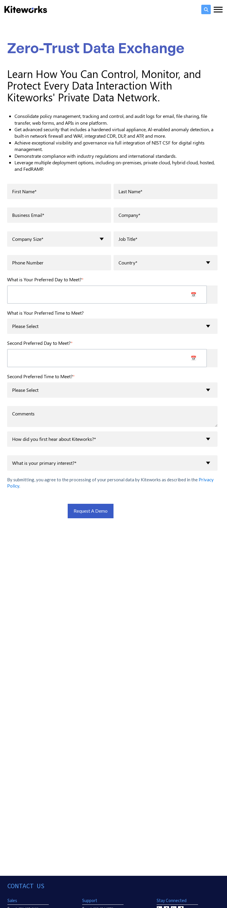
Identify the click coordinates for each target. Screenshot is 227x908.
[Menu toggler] (218, 9)
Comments (112, 416)
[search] (206, 9)
